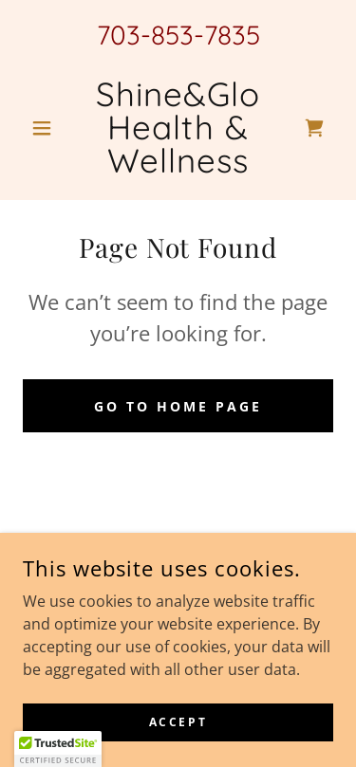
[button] (46, 128)
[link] (178, 127)
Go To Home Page (178, 406)
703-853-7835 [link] (178, 34)
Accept (178, 722)
